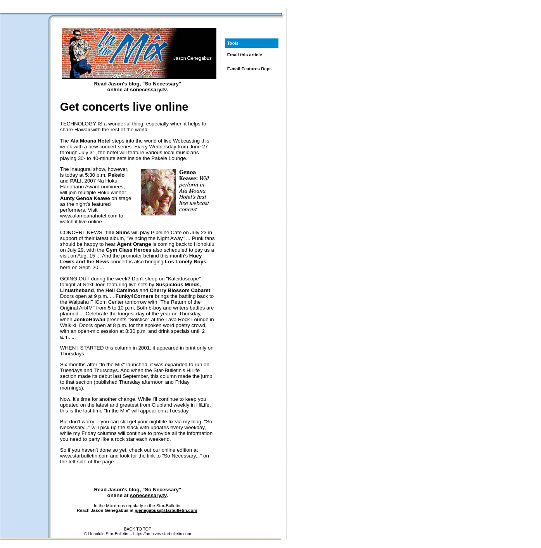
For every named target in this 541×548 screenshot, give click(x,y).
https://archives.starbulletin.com (162, 533)
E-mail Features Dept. (249, 68)
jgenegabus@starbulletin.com (166, 510)
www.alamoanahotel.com (89, 216)
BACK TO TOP (137, 529)
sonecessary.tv (148, 89)
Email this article (244, 54)
